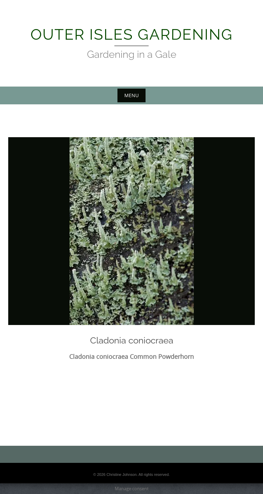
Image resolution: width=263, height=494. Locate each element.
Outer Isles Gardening (131, 34)
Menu (131, 95)
